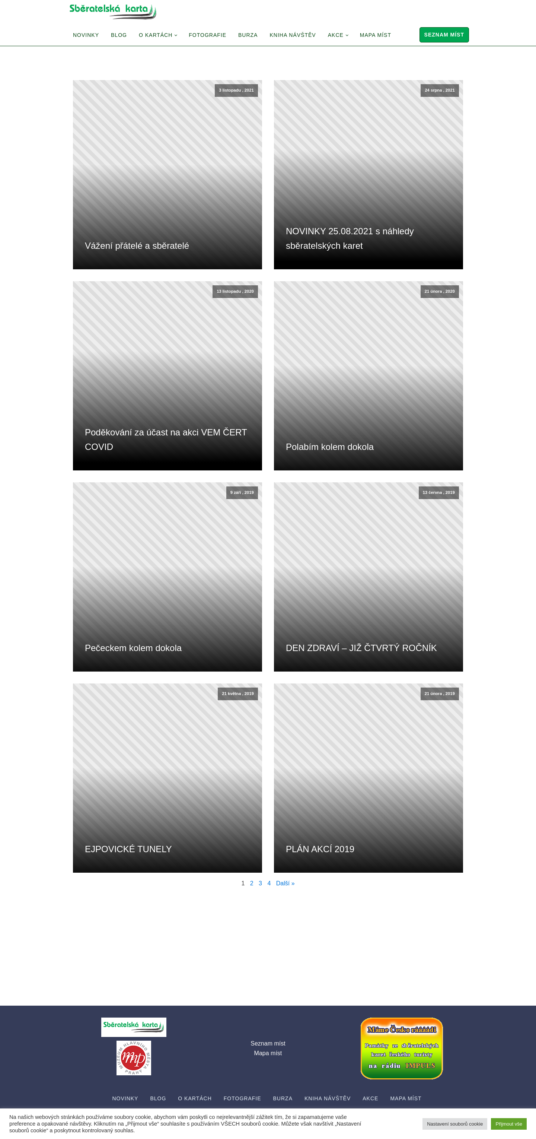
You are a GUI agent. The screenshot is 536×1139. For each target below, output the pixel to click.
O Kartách (155, 35)
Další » (285, 883)
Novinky (86, 35)
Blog (119, 35)
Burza (248, 35)
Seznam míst (444, 35)
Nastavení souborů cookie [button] (455, 1124)
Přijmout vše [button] (508, 1124)
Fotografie (207, 35)
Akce (336, 35)
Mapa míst (375, 35)
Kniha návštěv (292, 35)
